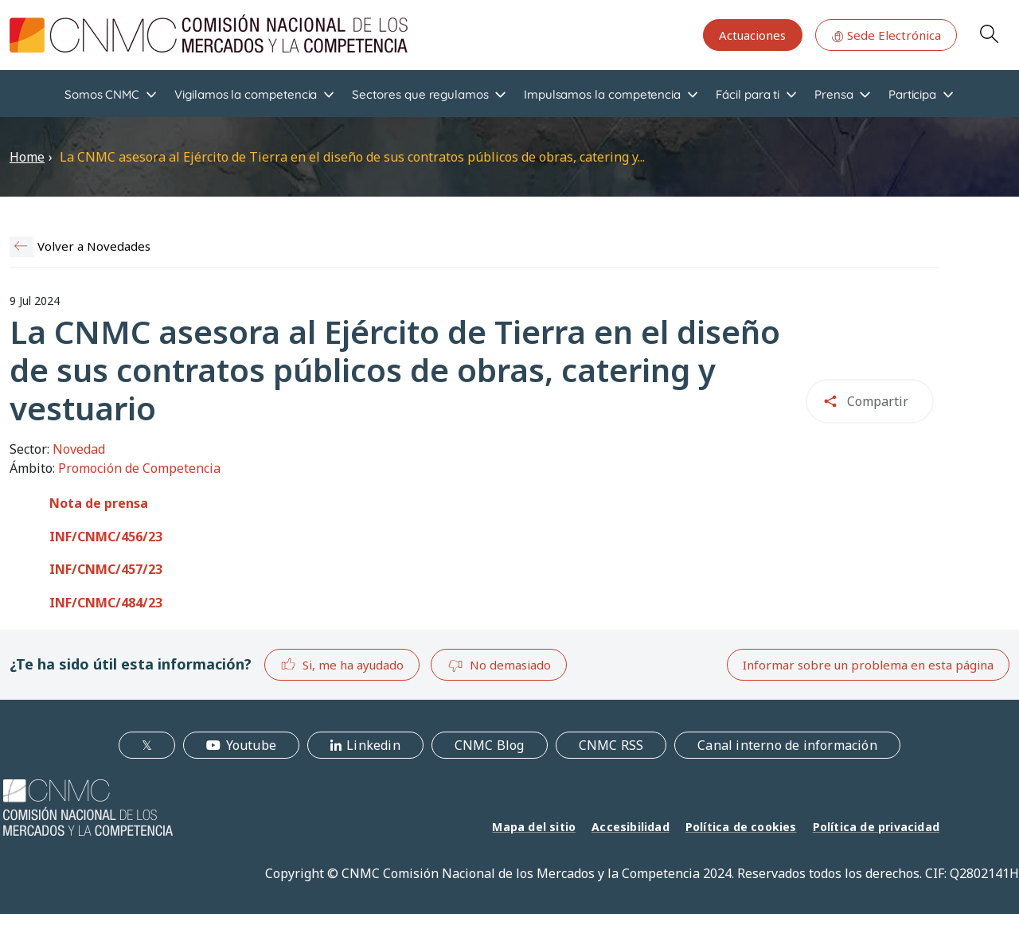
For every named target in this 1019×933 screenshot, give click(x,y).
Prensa (833, 94)
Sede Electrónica (886, 35)
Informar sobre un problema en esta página (868, 665)
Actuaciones (752, 35)
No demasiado (499, 665)
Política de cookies (741, 826)
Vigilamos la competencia (245, 94)
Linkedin (373, 745)
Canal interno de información (787, 745)
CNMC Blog (490, 745)
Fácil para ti (747, 94)
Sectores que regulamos (420, 94)
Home (27, 157)
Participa (912, 94)
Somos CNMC (101, 94)
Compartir (877, 401)
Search (989, 33)
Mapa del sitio (534, 826)
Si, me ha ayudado (342, 664)
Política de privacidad (876, 826)
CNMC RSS (611, 745)
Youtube (251, 745)
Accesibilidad (630, 826)
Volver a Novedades (93, 246)
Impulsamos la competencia (602, 94)
